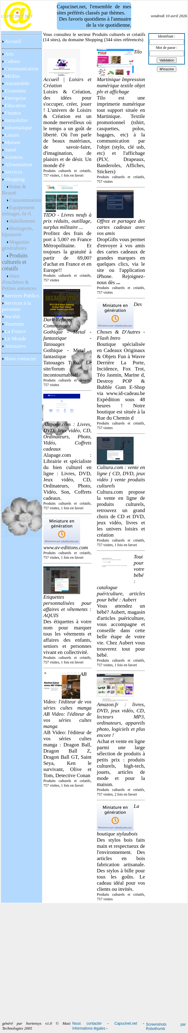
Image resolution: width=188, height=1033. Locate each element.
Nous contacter (20, 359)
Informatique (18, 128)
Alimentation (18, 164)
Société (12, 316)
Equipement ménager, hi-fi (18, 211)
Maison (12, 142)
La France (15, 331)
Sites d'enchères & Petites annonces (19, 282)
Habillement (22, 221)
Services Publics (22, 296)
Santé (10, 150)
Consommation (25, 200)
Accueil (13, 41)
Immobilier (16, 120)
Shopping (15, 179)
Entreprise (15, 98)
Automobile (17, 83)
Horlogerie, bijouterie (17, 231)
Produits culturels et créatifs (15, 262)
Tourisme (14, 324)
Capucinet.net (125, 1023)
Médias (12, 76)
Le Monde (15, 339)
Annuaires (15, 346)
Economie (15, 91)
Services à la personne (16, 306)
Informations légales (88, 1028)
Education (15, 105)
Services (13, 172)
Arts (9, 54)
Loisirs (12, 135)
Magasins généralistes (15, 245)
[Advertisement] (21, 842)
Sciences (14, 157)
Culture (12, 61)
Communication (21, 69)
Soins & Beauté (14, 190)
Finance (13, 113)
